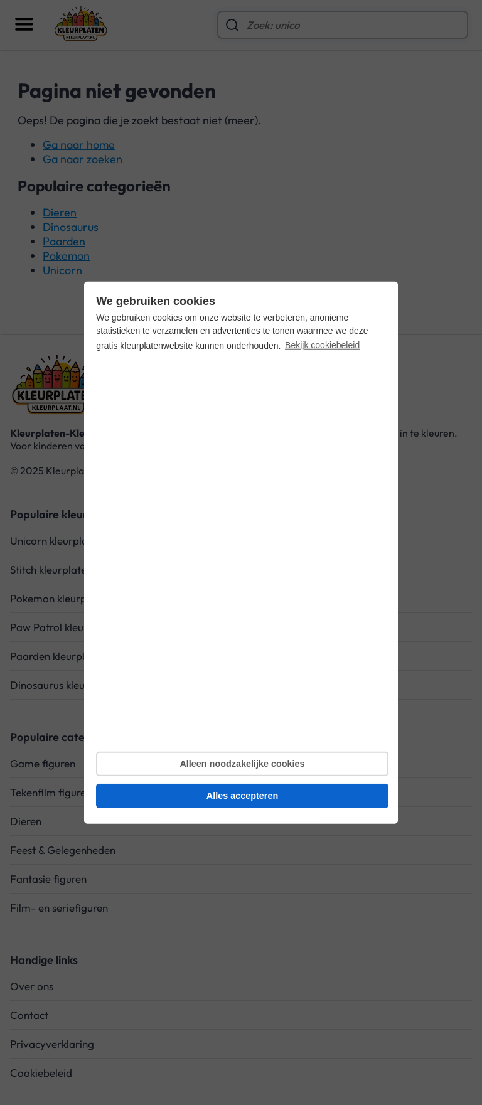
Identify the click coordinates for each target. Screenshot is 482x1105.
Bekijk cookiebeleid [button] (322, 345)
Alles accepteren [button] (242, 796)
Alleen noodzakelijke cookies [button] (241, 764)
